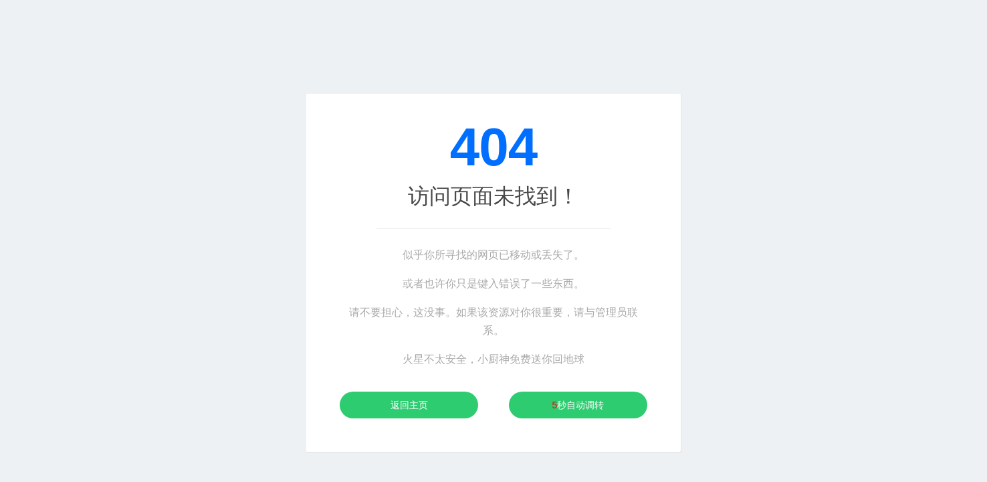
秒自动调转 (578, 405)
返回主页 (409, 405)
